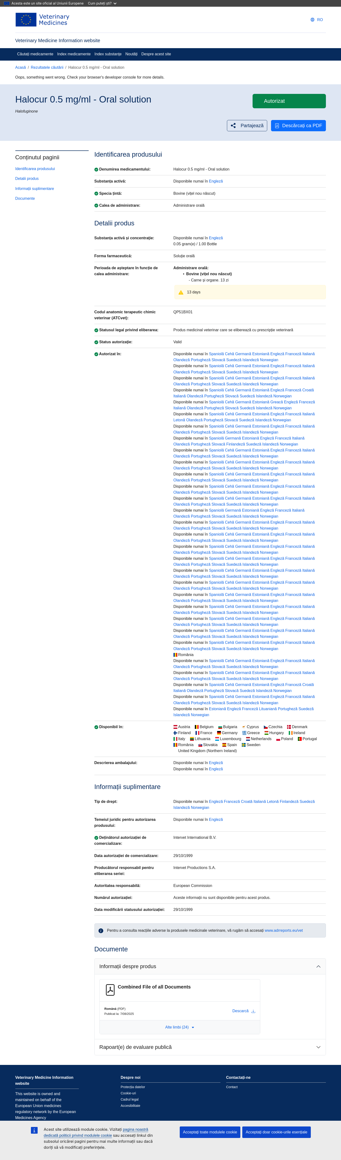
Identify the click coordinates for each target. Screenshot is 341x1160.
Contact (232, 1087)
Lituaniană (268, 709)
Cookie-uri (128, 1093)
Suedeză (233, 360)
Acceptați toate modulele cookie (210, 1132)
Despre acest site (156, 54)
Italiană (308, 354)
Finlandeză (235, 444)
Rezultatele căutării (47, 67)
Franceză (293, 354)
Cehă (229, 354)
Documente (25, 198)
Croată (308, 390)
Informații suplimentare (34, 189)
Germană (243, 354)
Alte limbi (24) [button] (180, 1027)
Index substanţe (107, 54)
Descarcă (243, 1011)
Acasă (20, 67)
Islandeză (251, 360)
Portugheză (200, 360)
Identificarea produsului (35, 169)
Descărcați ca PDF (298, 125)
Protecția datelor (133, 1087)
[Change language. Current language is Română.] (317, 19)
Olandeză (181, 360)
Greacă (276, 402)
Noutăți (131, 54)
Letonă (179, 420)
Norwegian (269, 360)
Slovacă (218, 360)
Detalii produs (27, 179)
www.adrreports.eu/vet (284, 930)
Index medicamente (74, 54)
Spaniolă (216, 354)
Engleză (216, 181)
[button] (247, 125)
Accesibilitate (130, 1106)
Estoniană (260, 354)
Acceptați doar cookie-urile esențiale (276, 1132)
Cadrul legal (130, 1099)
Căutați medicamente (35, 54)
